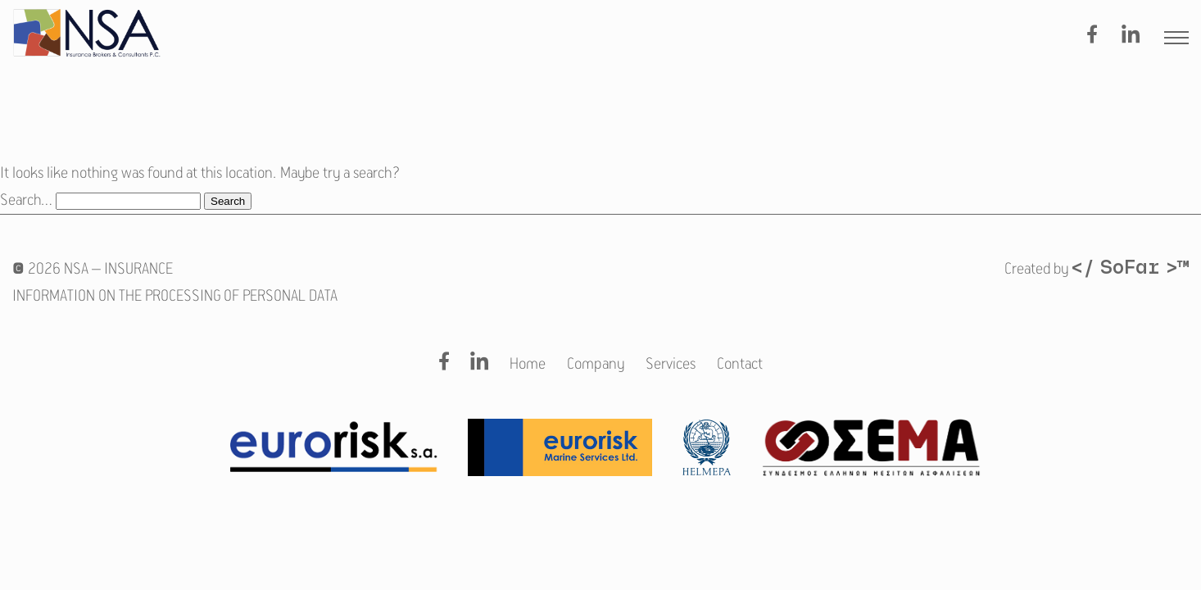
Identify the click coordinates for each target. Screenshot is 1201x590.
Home (528, 364)
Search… (26, 200)
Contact (740, 364)
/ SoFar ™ (1130, 269)
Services (671, 364)
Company (595, 364)
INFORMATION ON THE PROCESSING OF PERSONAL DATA (175, 296)
